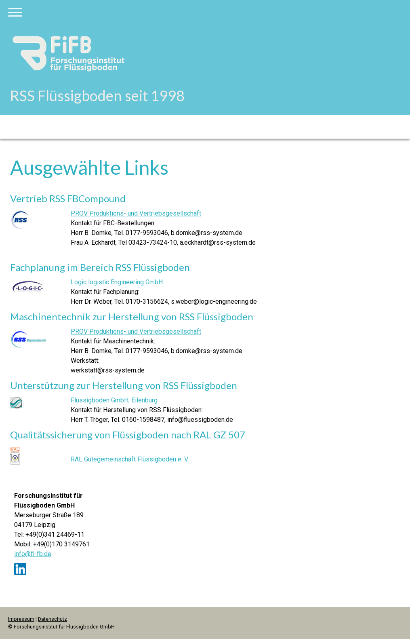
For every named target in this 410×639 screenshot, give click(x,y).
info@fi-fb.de (32, 554)
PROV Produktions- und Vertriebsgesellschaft (136, 213)
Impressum (21, 619)
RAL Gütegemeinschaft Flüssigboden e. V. (130, 459)
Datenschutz (52, 619)
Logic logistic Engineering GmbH (117, 282)
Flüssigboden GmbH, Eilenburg (114, 400)
